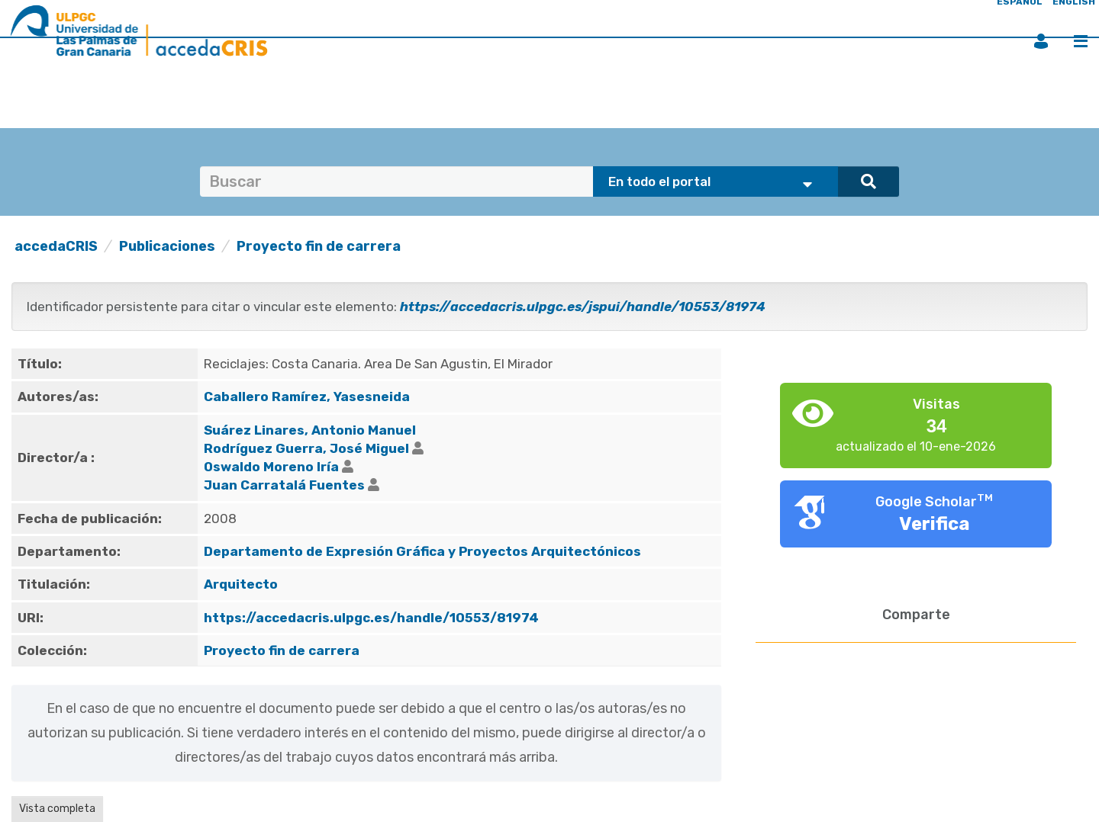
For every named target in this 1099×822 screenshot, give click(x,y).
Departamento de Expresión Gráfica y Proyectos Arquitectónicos (422, 551)
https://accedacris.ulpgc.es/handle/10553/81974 (371, 617)
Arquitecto (241, 584)
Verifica (934, 524)
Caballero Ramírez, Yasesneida (307, 396)
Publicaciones (167, 246)
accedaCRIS (56, 246)
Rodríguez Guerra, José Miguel (306, 448)
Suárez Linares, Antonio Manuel (310, 430)
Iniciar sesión (1041, 41)
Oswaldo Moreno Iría (271, 466)
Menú (1081, 41)
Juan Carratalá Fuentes (284, 485)
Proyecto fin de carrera (319, 246)
